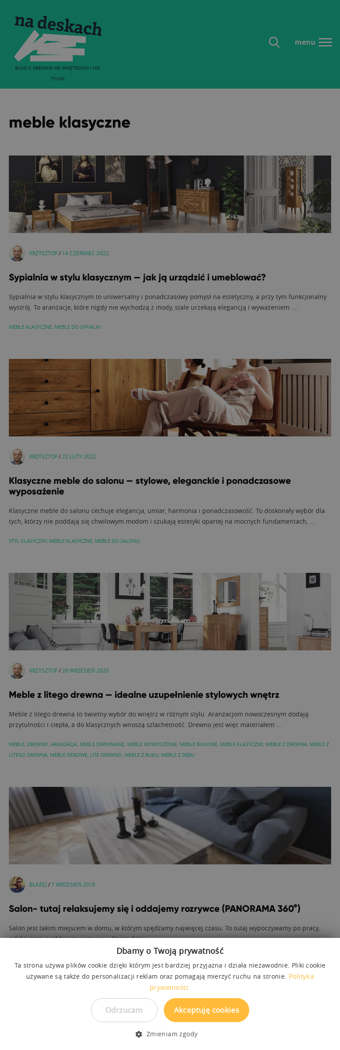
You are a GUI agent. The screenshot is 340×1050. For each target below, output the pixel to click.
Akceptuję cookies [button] (207, 1010)
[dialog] (170, 525)
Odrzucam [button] (124, 1010)
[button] (169, 1034)
